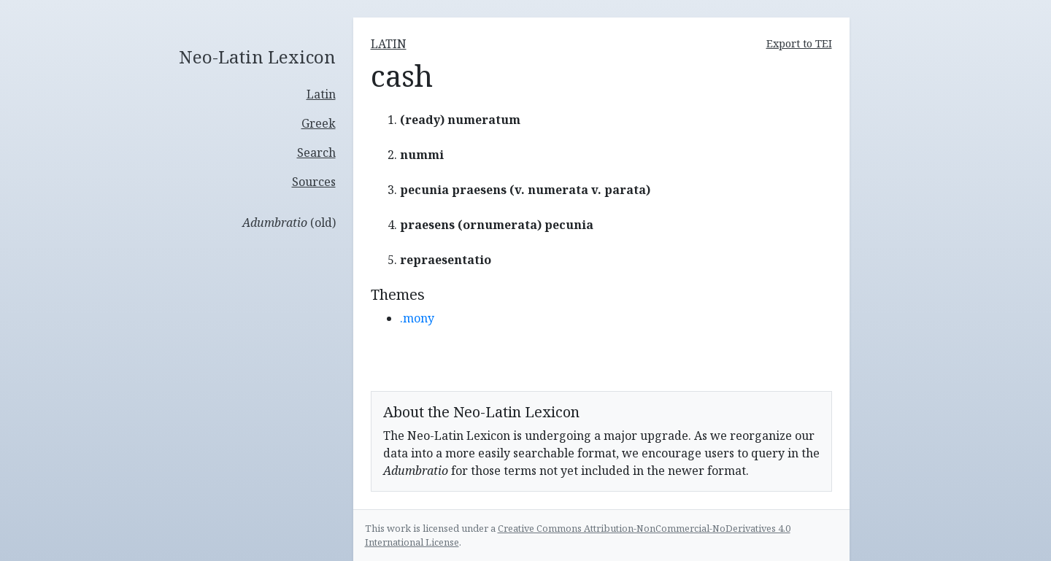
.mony (417, 318)
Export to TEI (799, 43)
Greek (318, 123)
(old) (289, 222)
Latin (321, 94)
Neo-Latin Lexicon (257, 57)
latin (389, 44)
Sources (314, 182)
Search (316, 152)
